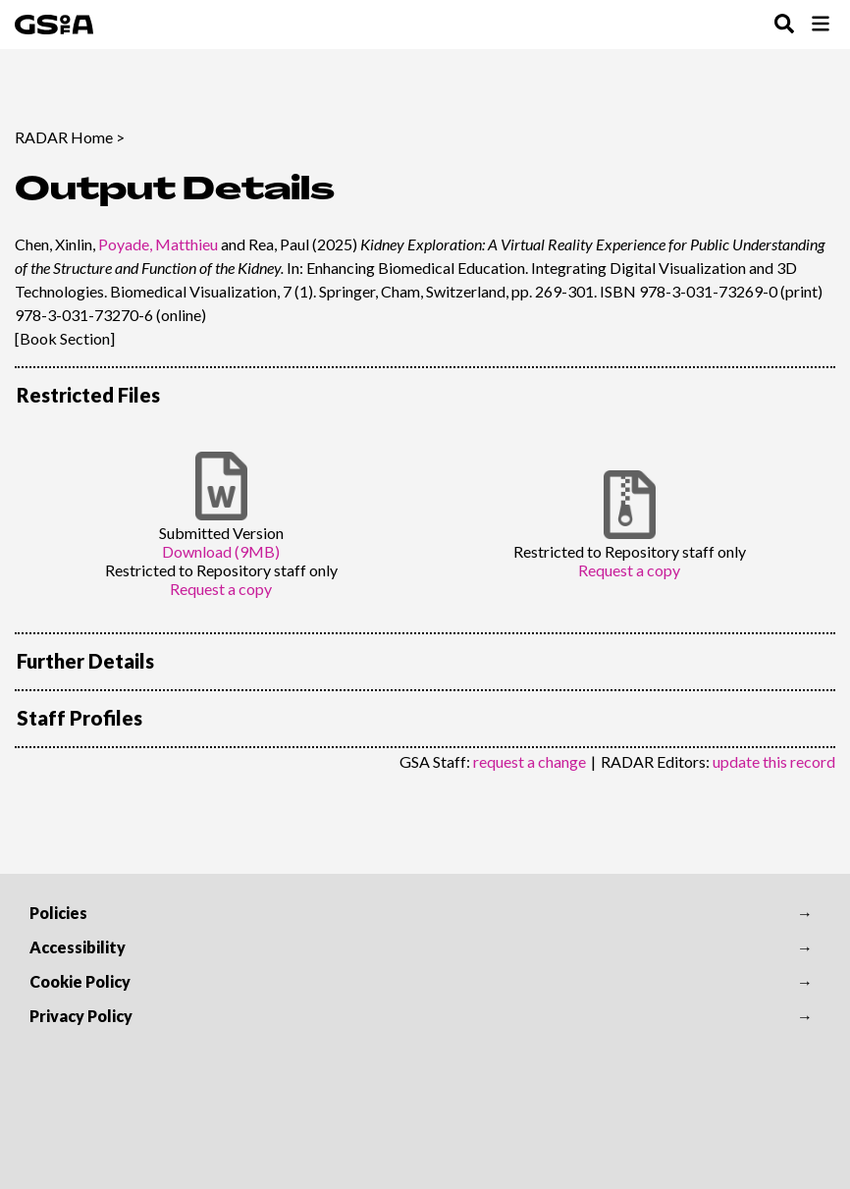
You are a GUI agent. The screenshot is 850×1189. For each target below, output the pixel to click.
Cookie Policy (80, 981)
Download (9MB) (221, 551)
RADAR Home (64, 137)
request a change (529, 761)
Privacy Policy (81, 1015)
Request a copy (221, 588)
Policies (58, 912)
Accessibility (77, 947)
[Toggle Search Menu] (784, 25)
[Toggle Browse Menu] (820, 25)
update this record (774, 761)
